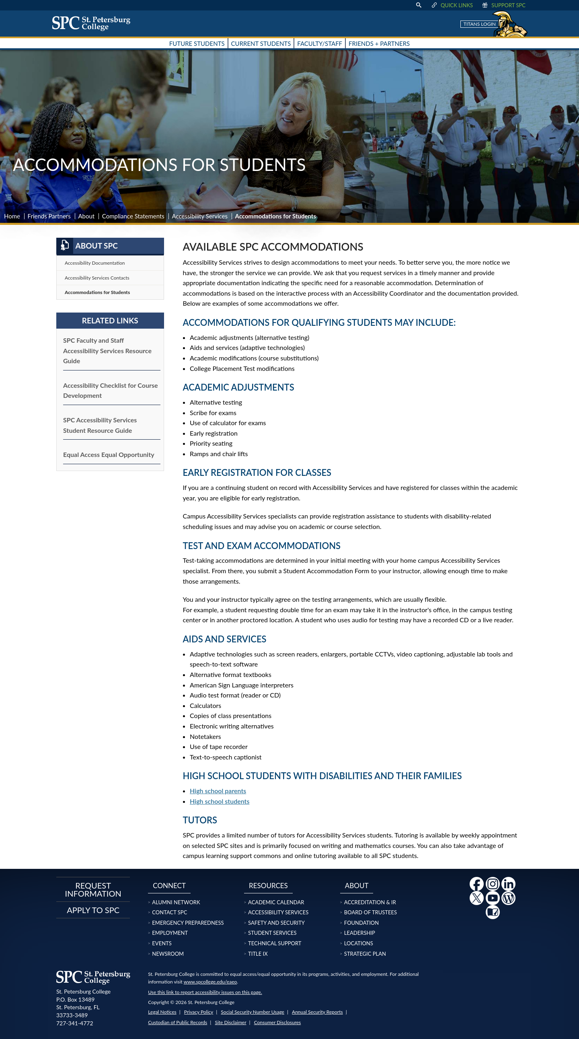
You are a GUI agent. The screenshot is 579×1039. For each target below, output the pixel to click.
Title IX (258, 954)
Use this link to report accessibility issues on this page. (205, 992)
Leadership (359, 933)
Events (161, 943)
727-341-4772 (74, 1023)
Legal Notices (162, 1012)
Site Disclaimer (230, 1022)
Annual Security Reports (317, 1012)
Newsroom (168, 954)
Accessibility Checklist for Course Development (110, 390)
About (86, 216)
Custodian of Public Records (177, 1022)
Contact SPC (169, 912)
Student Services (272, 933)
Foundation (361, 923)
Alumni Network (176, 902)
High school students (219, 801)
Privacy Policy (198, 1012)
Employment (170, 933)
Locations (358, 943)
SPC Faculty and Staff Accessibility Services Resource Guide (107, 350)
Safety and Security (276, 923)
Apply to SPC (93, 910)
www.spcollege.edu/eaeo (210, 982)
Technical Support (274, 943)
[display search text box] (418, 5)
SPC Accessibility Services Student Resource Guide (100, 425)
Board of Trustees (370, 912)
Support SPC (503, 5)
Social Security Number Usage (252, 1012)
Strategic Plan (365, 954)
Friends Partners (49, 216)
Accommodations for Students (97, 292)
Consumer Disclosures (277, 1022)
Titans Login (480, 24)
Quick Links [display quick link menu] (452, 5)
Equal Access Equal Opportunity (108, 454)
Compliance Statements (133, 216)
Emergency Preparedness (188, 923)
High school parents (218, 790)
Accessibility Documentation (95, 263)
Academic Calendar (276, 902)
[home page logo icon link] (94, 23)
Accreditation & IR (370, 902)
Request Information (93, 889)
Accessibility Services (200, 216)
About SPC (87, 246)
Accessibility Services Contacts (97, 278)
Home (12, 216)
